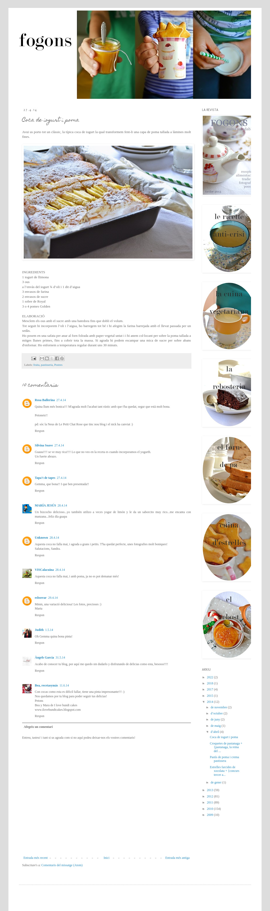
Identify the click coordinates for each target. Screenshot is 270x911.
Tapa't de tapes (45, 478)
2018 (210, 683)
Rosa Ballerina (45, 400)
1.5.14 (49, 630)
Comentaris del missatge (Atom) (62, 865)
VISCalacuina (44, 570)
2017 (210, 689)
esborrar (41, 598)
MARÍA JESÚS (45, 505)
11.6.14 (64, 685)
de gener (216, 782)
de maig (216, 726)
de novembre (219, 707)
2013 (210, 790)
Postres (58, 364)
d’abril (215, 732)
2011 (210, 802)
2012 (210, 796)
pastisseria (47, 364)
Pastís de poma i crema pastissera (224, 759)
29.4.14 (53, 598)
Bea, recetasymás (46, 685)
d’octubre (217, 713)
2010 (210, 809)
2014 (210, 702)
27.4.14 (61, 400)
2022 (210, 677)
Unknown (41, 537)
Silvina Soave (44, 445)
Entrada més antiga (177, 858)
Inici (106, 858)
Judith (39, 630)
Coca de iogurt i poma (224, 737)
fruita (36, 364)
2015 (210, 696)
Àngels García (44, 657)
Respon (39, 431)
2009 (210, 815)
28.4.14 (62, 505)
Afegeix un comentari (38, 727)
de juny (216, 719)
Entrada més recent (35, 858)
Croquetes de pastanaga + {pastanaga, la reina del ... (226, 747)
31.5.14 (60, 657)
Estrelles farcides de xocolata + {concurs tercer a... (224, 771)
